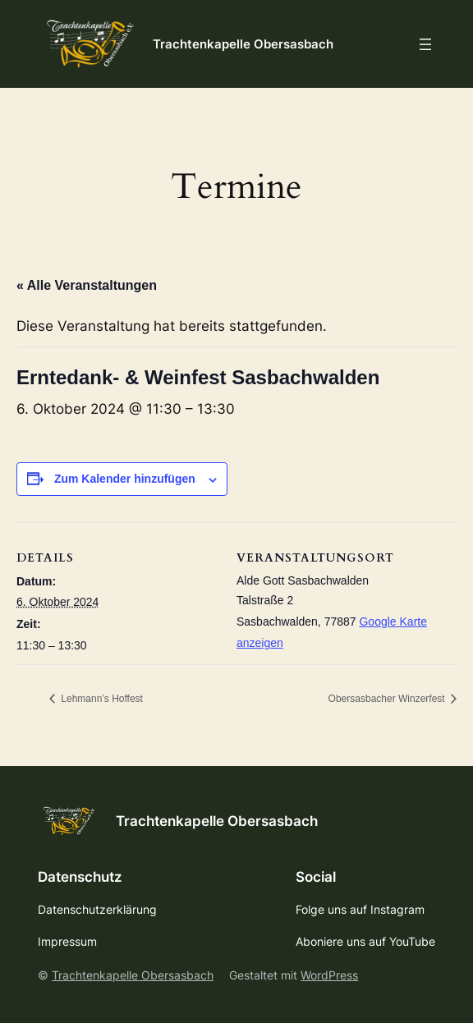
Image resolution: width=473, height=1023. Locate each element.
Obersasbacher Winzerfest (388, 698)
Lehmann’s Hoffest (100, 698)
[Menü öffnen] (425, 44)
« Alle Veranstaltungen (86, 285)
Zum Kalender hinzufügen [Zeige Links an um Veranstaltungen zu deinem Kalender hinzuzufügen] (124, 478)
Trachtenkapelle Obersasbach (243, 44)
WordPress (329, 975)
